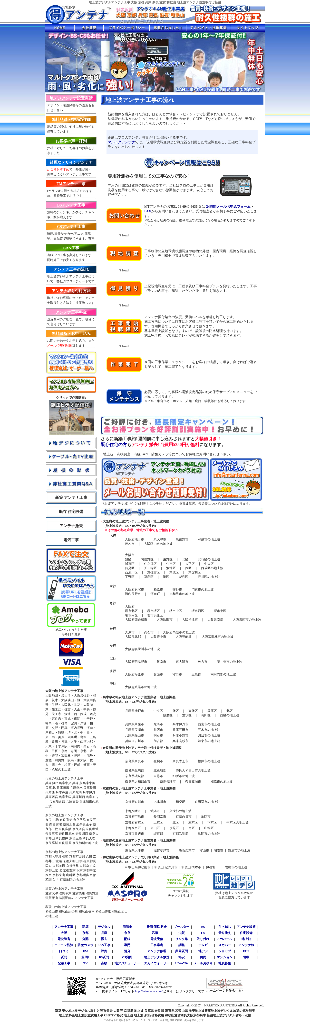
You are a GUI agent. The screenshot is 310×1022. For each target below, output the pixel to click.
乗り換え (224, 933)
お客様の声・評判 (71, 141)
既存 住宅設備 (71, 512)
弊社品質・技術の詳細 (71, 119)
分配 (85, 939)
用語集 (127, 927)
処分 (127, 951)
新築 (85, 927)
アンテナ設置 (246, 927)
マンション (224, 957)
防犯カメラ (85, 945)
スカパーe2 (224, 939)
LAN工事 (71, 248)
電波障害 (64, 939)
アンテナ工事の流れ (71, 269)
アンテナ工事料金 (71, 312)
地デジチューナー (127, 963)
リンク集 (181, 939)
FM (85, 951)
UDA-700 (181, 963)
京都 (85, 933)
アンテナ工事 (63, 927)
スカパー (224, 945)
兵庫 (104, 933)
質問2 (85, 957)
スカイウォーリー (156, 963)
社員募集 (224, 963)
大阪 (64, 933)
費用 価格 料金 (156, 927)
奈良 (127, 933)
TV (85, 963)
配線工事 (64, 963)
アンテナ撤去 (71, 526)
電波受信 (156, 939)
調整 (181, 945)
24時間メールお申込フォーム (228, 206)
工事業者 (156, 945)
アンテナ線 (246, 945)
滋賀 (181, 933)
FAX (147, 211)
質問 (64, 957)
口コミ (63, 951)
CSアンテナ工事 (71, 226)
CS (203, 933)
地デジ (203, 951)
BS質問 (104, 957)
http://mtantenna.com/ (148, 991)
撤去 (104, 939)
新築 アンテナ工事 (71, 497)
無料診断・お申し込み (71, 334)
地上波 (246, 939)
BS (203, 927)
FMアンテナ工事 (71, 184)
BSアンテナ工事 (71, 205)
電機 (246, 957)
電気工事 (71, 540)
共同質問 (181, 951)
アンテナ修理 (156, 951)
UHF (246, 951)
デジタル (104, 927)
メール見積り (203, 963)
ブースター (181, 927)
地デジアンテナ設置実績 (71, 98)
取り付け (203, 939)
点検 (104, 963)
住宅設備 (246, 933)
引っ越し (224, 927)
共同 (203, 957)
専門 (127, 945)
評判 (104, 951)
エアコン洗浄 (63, 945)
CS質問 (127, 957)
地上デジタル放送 (156, 957)
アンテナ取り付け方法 (71, 291)
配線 (127, 939)
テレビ (203, 945)
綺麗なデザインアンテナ (71, 162)
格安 (181, 957)
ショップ (224, 951)
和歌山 (157, 933)
